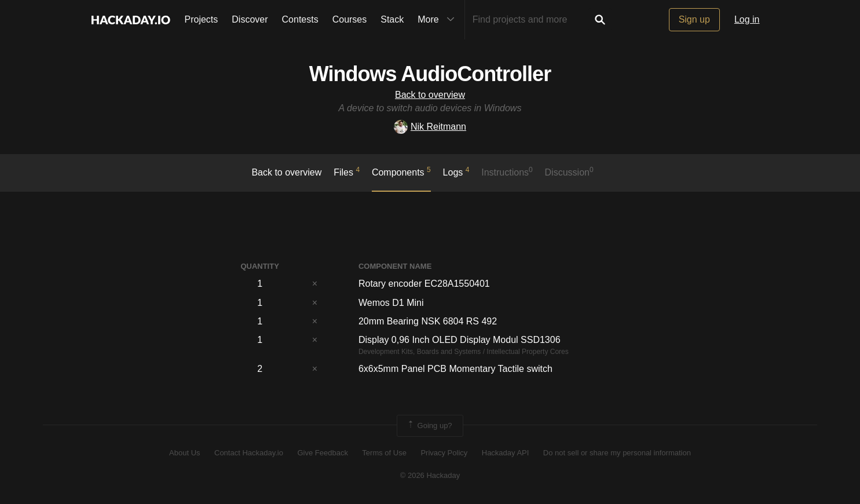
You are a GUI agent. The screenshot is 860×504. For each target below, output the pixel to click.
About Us (184, 452)
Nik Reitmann (430, 127)
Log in (747, 19)
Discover (250, 19)
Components (401, 171)
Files (347, 171)
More (438, 20)
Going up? (429, 425)
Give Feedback (322, 452)
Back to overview (430, 95)
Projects (201, 19)
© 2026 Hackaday (430, 475)
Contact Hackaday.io (248, 452)
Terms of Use (384, 452)
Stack (392, 19)
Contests (300, 19)
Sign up (694, 19)
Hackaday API (505, 452)
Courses (349, 19)
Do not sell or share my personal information (617, 452)
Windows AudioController (430, 74)
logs (456, 171)
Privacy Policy (443, 452)
